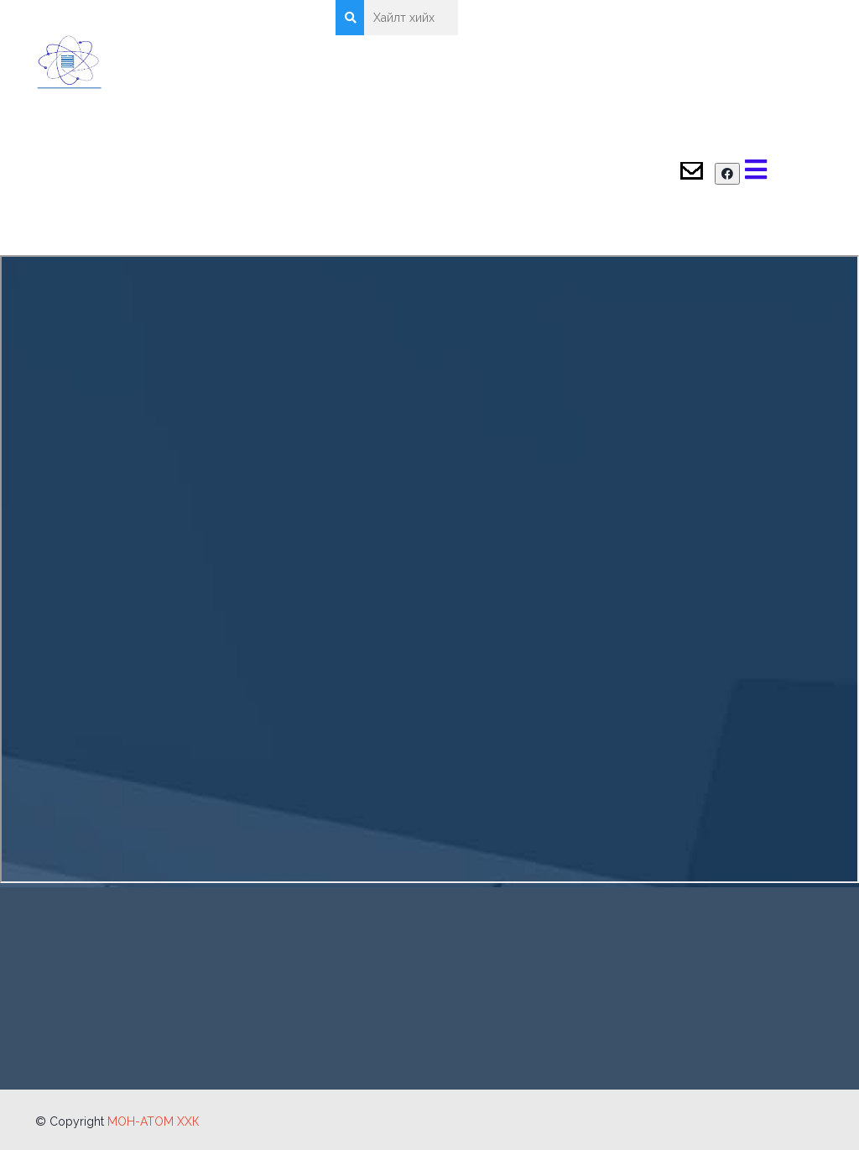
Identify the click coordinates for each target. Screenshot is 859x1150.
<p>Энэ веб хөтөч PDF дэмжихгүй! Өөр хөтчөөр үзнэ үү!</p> (429, 569)
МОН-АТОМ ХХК (153, 1121)
